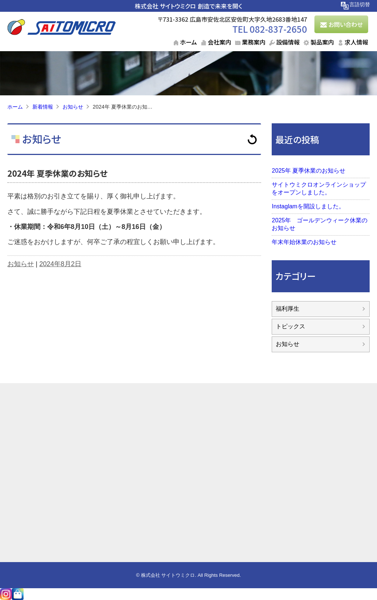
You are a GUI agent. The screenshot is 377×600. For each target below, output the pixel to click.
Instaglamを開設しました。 (308, 206)
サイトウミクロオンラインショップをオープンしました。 (319, 188)
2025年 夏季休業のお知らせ (308, 170)
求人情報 (356, 42)
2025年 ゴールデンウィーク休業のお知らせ (319, 224)
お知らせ (40, 138)
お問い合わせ (345, 24)
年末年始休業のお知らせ (304, 242)
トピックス (290, 326)
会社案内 (219, 42)
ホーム (188, 42)
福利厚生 (287, 309)
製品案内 (322, 42)
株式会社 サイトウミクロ (165, 5)
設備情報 (288, 42)
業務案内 (253, 42)
